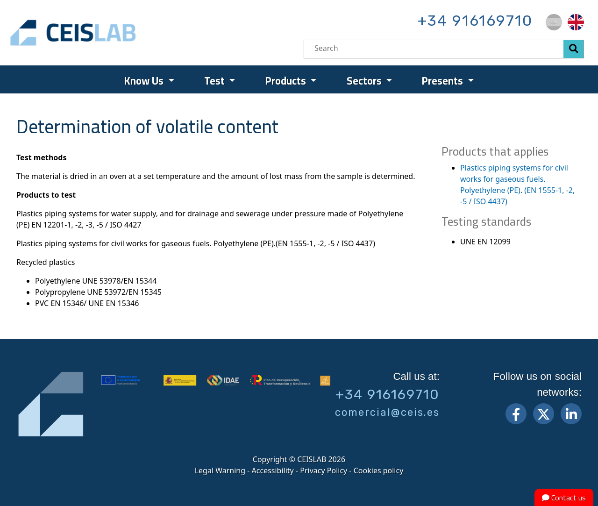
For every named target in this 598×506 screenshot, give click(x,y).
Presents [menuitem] (443, 81)
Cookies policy (379, 470)
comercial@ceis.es (387, 412)
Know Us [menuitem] (145, 81)
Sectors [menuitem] (365, 81)
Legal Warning (220, 470)
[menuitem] (554, 22)
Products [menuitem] (286, 81)
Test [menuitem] (215, 81)
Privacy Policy (323, 470)
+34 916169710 (475, 20)
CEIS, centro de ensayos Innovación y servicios (109, 32)
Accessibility (273, 470)
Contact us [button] (564, 498)
